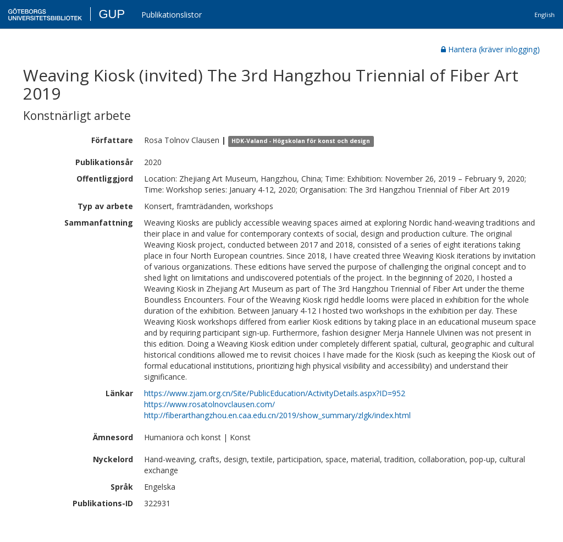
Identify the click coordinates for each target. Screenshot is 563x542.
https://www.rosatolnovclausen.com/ (209, 404)
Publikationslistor (171, 14)
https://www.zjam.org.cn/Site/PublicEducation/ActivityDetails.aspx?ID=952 (274, 393)
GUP (111, 14)
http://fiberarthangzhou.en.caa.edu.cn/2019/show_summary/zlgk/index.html (277, 415)
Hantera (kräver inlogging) (490, 49)
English (544, 14)
